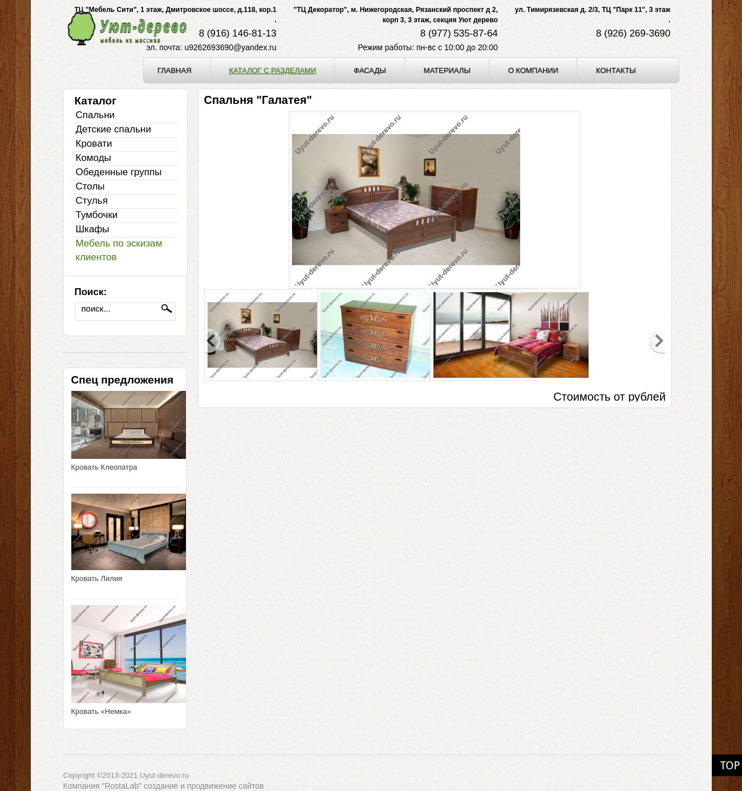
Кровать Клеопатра (104, 467)
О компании (533, 70)
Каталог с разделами (273, 70)
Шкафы (93, 229)
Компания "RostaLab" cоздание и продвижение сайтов (163, 785)
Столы (90, 186)
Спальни (95, 115)
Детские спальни (113, 129)
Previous (213, 341)
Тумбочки (97, 214)
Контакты (616, 70)
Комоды (93, 157)
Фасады (370, 70)
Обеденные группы (119, 172)
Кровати (94, 143)
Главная (174, 70)
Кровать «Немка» (101, 711)
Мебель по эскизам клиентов (119, 250)
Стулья (92, 200)
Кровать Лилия (97, 578)
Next (657, 341)
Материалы (447, 70)
